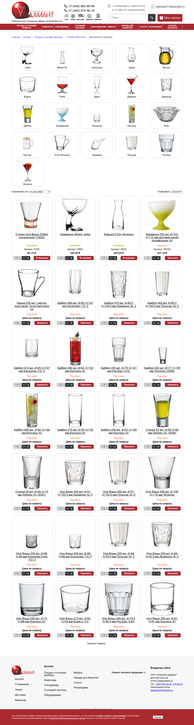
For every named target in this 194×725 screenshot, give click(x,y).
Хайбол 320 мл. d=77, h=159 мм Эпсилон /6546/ (162, 369)
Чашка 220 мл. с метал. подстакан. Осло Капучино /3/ (31, 306)
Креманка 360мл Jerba (75, 234)
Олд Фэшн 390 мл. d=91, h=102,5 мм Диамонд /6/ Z (75, 493)
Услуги (143, 27)
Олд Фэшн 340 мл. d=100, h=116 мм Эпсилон (162, 493)
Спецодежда (61, 27)
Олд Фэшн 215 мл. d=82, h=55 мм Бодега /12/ (75, 620)
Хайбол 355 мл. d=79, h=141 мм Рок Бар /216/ (119, 369)
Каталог (19, 679)
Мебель (111, 27)
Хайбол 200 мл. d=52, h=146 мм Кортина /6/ (119, 431)
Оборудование (98, 27)
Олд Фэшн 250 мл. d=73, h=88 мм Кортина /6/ (32, 620)
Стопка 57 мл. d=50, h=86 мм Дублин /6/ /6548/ (162, 431)
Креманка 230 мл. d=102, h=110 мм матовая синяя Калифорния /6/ (162, 237)
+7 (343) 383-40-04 (81, 6)
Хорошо (158, 717)
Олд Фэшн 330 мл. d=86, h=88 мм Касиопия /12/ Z (75, 555)
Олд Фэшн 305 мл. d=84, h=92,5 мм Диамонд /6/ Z (162, 555)
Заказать (172, 257)
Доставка (80, 19)
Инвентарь (48, 27)
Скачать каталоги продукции (127, 672)
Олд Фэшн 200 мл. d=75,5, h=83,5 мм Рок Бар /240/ (118, 620)
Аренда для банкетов (127, 27)
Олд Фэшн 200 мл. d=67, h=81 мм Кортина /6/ (162, 620)
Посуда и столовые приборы (26, 27)
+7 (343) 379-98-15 (81, 10)
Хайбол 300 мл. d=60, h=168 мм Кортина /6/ (32, 431)
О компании (22, 684)
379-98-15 (178, 684)
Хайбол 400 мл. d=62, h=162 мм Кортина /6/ (75, 369)
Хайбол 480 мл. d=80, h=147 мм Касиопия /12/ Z (75, 305)
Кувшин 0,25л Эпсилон (119, 234)
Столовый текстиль (80, 27)
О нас (66, 19)
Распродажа (81, 687)
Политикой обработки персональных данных (67, 718)
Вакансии (89, 19)
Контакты (98, 19)
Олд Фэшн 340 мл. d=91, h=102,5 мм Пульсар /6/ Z (118, 493)
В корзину (42, 257)
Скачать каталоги (172, 27)
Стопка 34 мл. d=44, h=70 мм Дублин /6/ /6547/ (32, 493)
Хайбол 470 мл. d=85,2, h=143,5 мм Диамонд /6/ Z (119, 305)
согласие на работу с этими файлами (111, 716)
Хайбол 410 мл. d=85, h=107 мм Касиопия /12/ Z (32, 369)
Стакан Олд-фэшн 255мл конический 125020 (32, 236)
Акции (73, 19)
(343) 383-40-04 (163, 684)
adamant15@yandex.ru (169, 6)
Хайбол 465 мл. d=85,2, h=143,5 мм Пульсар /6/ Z (162, 305)
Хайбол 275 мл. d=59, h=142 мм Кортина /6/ (75, 431)
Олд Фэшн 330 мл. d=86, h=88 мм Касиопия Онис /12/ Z (32, 556)
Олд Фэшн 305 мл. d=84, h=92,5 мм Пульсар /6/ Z (119, 555)
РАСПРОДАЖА (155, 27)
